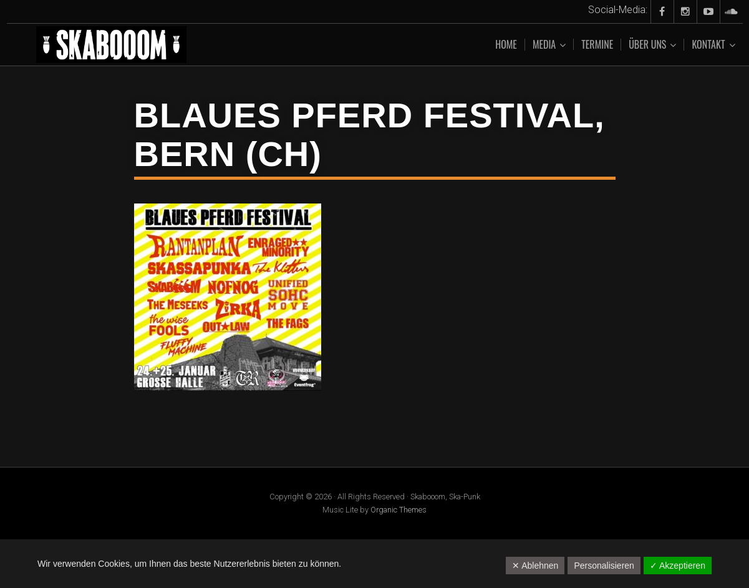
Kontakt (708, 45)
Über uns (647, 45)
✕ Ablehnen (535, 566)
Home (506, 44)
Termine (597, 44)
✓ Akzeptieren (677, 566)
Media (544, 45)
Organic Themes (398, 509)
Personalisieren (604, 566)
